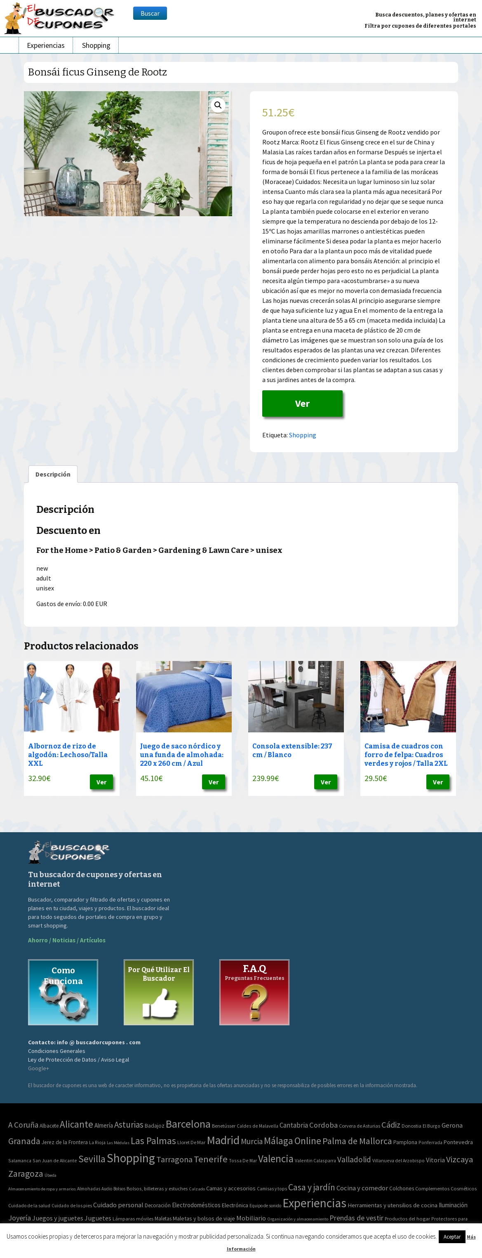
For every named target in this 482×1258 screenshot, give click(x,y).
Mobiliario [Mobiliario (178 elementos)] (251, 1218)
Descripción (53, 474)
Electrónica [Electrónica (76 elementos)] (235, 1205)
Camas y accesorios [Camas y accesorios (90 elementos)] (231, 1188)
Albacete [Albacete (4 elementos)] (49, 1125)
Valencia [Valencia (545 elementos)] (276, 1158)
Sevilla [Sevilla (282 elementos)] (92, 1159)
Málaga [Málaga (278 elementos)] (278, 1141)
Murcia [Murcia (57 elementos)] (252, 1141)
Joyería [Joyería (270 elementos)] (19, 1218)
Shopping (96, 45)
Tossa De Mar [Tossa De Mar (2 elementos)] (243, 1160)
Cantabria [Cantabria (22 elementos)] (294, 1125)
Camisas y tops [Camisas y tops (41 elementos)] (272, 1189)
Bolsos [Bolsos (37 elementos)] (119, 1189)
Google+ (38, 1068)
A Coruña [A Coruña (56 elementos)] (23, 1125)
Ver (302, 403)
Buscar (150, 13)
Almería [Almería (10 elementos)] (103, 1125)
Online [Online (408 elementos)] (307, 1140)
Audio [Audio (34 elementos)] (106, 1189)
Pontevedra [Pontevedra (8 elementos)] (458, 1142)
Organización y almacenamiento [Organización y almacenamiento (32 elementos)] (297, 1219)
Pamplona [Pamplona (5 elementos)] (405, 1142)
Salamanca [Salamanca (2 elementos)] (19, 1160)
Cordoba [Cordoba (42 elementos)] (323, 1125)
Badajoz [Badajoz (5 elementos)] (155, 1125)
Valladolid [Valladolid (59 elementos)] (354, 1159)
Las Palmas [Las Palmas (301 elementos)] (153, 1141)
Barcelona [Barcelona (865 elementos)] (188, 1124)
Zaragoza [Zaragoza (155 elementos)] (25, 1173)
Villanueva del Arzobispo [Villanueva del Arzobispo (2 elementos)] (398, 1160)
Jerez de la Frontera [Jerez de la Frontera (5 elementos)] (65, 1142)
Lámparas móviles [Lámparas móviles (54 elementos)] (133, 1219)
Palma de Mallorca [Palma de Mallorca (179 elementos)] (357, 1141)
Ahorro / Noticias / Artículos (67, 940)
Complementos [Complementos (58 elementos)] (432, 1188)
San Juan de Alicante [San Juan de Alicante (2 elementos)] (55, 1160)
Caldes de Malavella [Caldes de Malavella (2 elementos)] (257, 1126)
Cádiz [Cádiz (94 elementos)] (390, 1124)
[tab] (53, 474)
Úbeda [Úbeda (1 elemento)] (50, 1175)
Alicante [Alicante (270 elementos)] (76, 1124)
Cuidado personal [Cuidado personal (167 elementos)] (118, 1205)
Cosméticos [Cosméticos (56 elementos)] (464, 1188)
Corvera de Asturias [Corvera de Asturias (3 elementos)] (359, 1126)
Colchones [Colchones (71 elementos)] (401, 1188)
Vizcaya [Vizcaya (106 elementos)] (459, 1159)
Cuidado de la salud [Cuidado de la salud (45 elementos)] (29, 1205)
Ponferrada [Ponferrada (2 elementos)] (430, 1142)
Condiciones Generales (56, 1051)
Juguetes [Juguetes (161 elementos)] (98, 1218)
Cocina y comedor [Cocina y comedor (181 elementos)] (362, 1187)
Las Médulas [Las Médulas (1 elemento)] (118, 1142)
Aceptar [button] (452, 1236)
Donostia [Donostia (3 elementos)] (411, 1126)
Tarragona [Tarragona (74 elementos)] (174, 1159)
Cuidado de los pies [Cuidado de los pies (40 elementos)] (72, 1205)
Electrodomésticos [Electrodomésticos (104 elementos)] (196, 1205)
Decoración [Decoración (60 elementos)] (158, 1205)
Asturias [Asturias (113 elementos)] (128, 1124)
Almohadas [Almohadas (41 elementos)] (88, 1189)
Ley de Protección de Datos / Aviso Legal (78, 1059)
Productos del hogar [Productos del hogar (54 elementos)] (407, 1219)
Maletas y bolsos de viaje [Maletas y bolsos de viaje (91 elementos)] (204, 1218)
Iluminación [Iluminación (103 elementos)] (453, 1205)
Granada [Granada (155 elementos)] (24, 1141)
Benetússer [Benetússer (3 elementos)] (223, 1126)
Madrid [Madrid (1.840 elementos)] (223, 1140)
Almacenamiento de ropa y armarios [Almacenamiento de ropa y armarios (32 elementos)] (42, 1189)
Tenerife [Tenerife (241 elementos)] (211, 1159)
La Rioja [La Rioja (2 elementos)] (97, 1142)
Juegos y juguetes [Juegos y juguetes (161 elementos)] (57, 1218)
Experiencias (46, 45)
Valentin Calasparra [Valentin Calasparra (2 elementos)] (315, 1160)
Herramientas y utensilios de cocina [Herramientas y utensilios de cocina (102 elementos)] (392, 1205)
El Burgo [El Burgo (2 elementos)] (431, 1126)
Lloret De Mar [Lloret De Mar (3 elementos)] (191, 1142)
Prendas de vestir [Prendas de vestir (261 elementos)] (356, 1218)
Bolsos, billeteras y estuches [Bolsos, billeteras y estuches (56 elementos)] (157, 1188)
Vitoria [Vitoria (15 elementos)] (435, 1160)
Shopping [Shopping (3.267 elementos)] (131, 1158)
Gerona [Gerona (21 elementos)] (452, 1125)
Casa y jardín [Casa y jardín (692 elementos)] (311, 1187)
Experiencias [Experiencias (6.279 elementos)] (314, 1203)
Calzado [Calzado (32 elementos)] (197, 1189)
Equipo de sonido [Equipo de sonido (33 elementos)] (265, 1205)
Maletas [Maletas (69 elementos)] (163, 1218)
